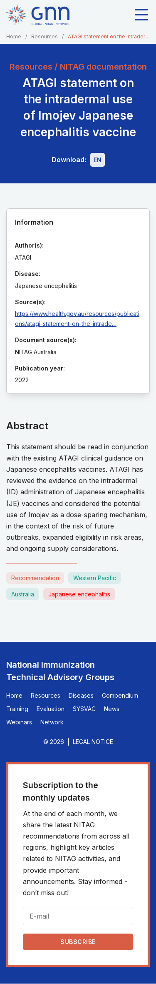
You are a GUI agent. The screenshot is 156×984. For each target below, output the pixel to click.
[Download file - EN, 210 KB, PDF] (97, 160)
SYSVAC (84, 708)
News (111, 708)
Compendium (120, 695)
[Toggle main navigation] (141, 14)
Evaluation (50, 708)
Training (17, 708)
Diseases (81, 695)
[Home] (37, 14)
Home (13, 36)
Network (52, 722)
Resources (44, 36)
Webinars (19, 722)
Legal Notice (93, 741)
